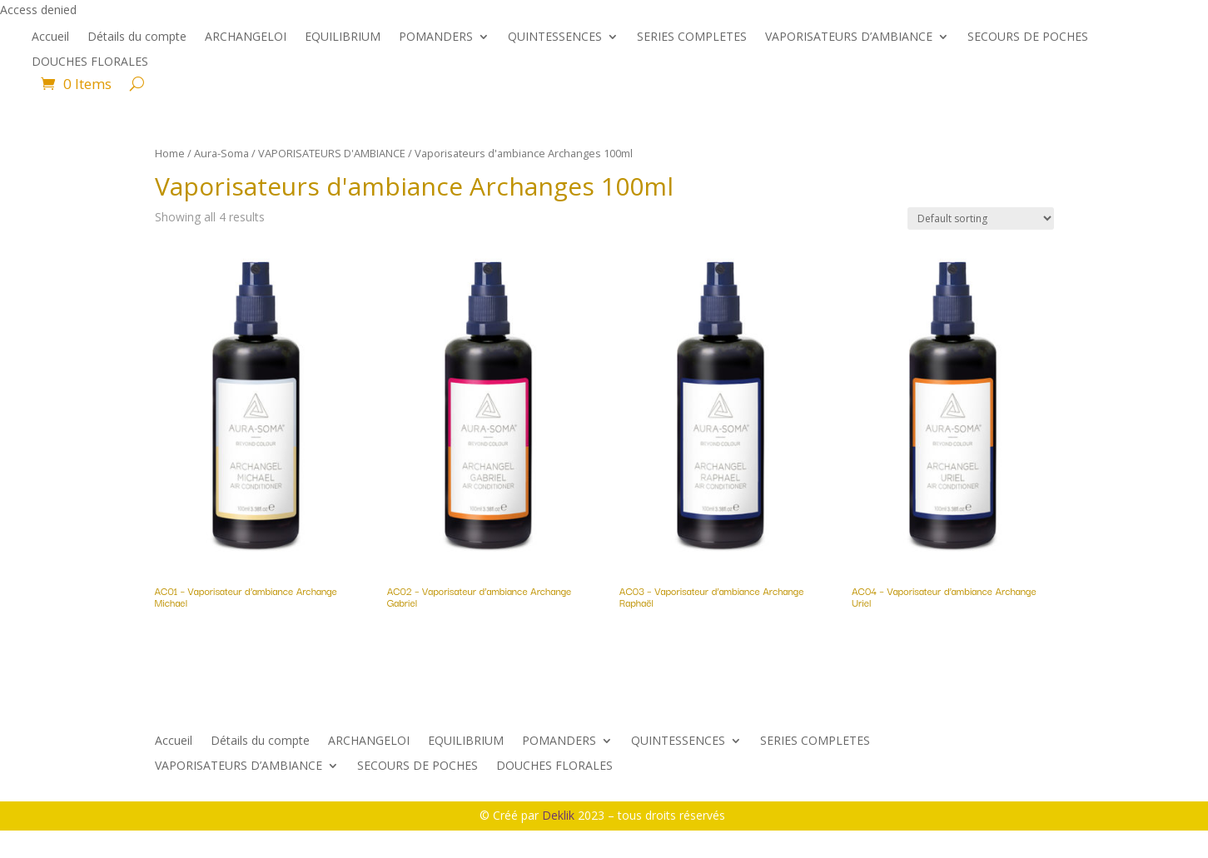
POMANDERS (436, 37)
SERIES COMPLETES (692, 37)
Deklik (560, 815)
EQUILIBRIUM (342, 37)
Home (170, 153)
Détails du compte (136, 37)
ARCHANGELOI (245, 37)
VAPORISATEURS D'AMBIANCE (331, 153)
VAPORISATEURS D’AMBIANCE (848, 37)
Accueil (50, 37)
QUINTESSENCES (555, 37)
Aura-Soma (221, 153)
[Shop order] (980, 218)
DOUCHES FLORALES (90, 62)
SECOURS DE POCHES (1027, 37)
